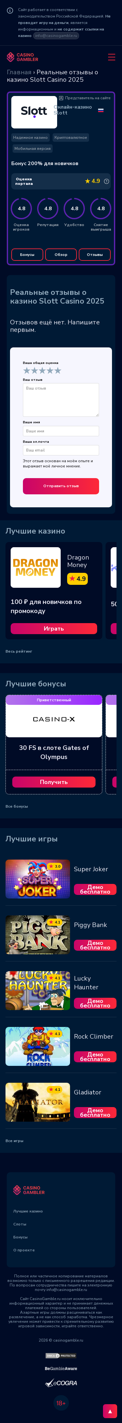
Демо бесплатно (95, 889)
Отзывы (95, 254)
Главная (19, 72)
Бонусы (27, 254)
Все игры (14, 1141)
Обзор (61, 254)
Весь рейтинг (18, 651)
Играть (54, 629)
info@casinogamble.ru (56, 35)
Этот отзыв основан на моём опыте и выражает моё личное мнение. (58, 463)
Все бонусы (16, 806)
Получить (54, 782)
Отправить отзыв (61, 485)
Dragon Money (78, 561)
